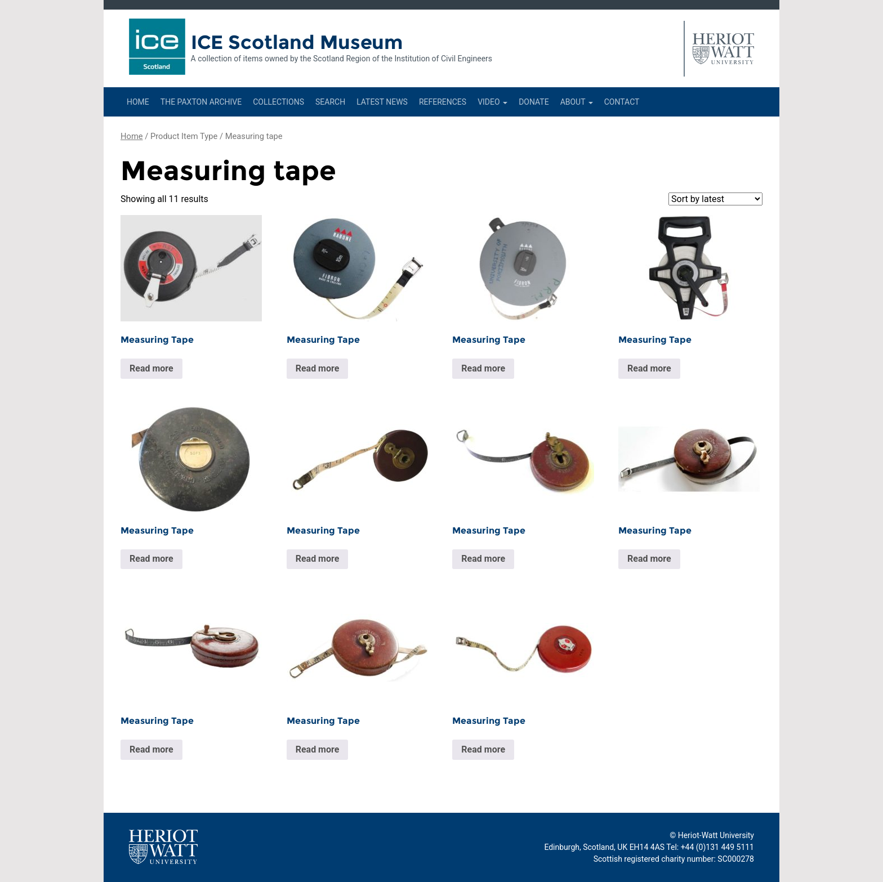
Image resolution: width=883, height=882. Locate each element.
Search (330, 101)
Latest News (382, 101)
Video (492, 101)
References (442, 101)
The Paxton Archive (201, 101)
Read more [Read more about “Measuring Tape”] (151, 368)
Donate (534, 101)
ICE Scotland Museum (297, 42)
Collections (278, 101)
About (576, 101)
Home (138, 101)
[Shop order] (715, 198)
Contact (622, 101)
